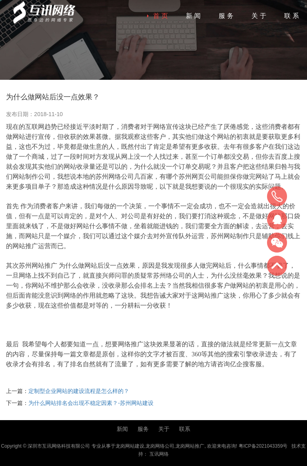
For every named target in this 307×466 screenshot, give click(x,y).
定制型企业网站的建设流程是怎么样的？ (78, 391)
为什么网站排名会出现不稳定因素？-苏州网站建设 (91, 403)
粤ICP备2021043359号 (263, 446)
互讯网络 (159, 454)
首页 (161, 15)
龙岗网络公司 (160, 446)
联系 (292, 15)
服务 (227, 15)
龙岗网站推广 (189, 446)
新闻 (194, 15)
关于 (259, 15)
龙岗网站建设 (130, 446)
